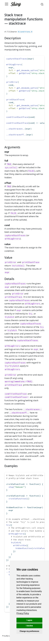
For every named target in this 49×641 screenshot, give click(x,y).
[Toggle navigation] (6, 4)
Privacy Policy (22, 613)
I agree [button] (29, 620)
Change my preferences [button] (29, 631)
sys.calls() (11, 167)
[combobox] (42, 4)
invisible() (18, 265)
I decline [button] (29, 626)
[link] (22, 613)
